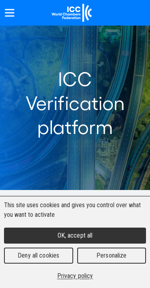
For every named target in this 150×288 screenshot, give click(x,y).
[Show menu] (9, 13)
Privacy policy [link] (75, 276)
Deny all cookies (38, 255)
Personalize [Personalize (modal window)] (111, 255)
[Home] (72, 13)
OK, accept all (75, 235)
